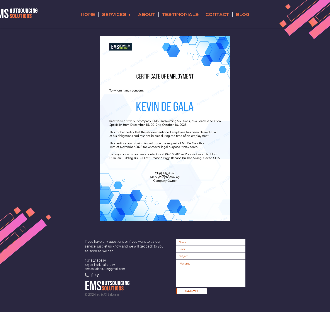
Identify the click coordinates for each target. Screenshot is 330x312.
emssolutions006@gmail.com (105, 269)
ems (93, 286)
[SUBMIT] (191, 291)
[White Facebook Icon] (92, 275)
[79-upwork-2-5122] (97, 275)
